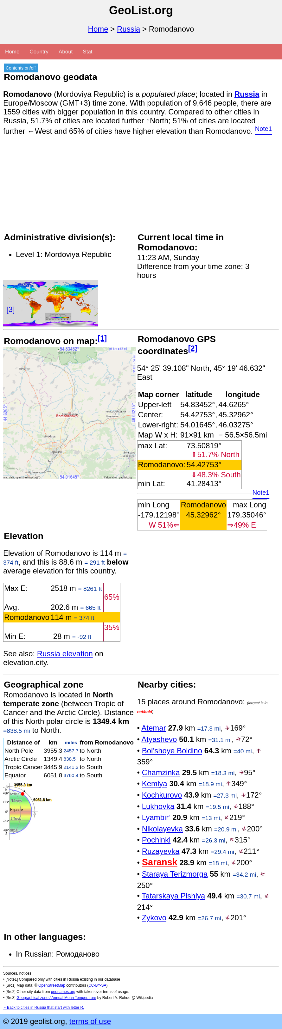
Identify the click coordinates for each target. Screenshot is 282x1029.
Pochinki (156, 840)
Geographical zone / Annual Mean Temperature (56, 997)
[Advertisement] (141, 187)
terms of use (90, 1021)
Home (98, 29)
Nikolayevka (162, 828)
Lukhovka (158, 806)
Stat (87, 52)
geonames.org (63, 991)
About (66, 52)
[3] (10, 309)
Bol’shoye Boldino (172, 750)
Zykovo (154, 917)
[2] (192, 348)
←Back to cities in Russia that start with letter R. (43, 1007)
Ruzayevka (161, 851)
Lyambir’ (156, 817)
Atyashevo (159, 739)
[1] (102, 338)
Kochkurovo (162, 795)
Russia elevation (65, 653)
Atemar (153, 728)
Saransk (159, 862)
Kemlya (154, 783)
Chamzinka (161, 772)
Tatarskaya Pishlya (173, 895)
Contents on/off (21, 67)
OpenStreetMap (51, 985)
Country (38, 52)
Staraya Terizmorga (175, 874)
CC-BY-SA (97, 985)
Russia (128, 29)
